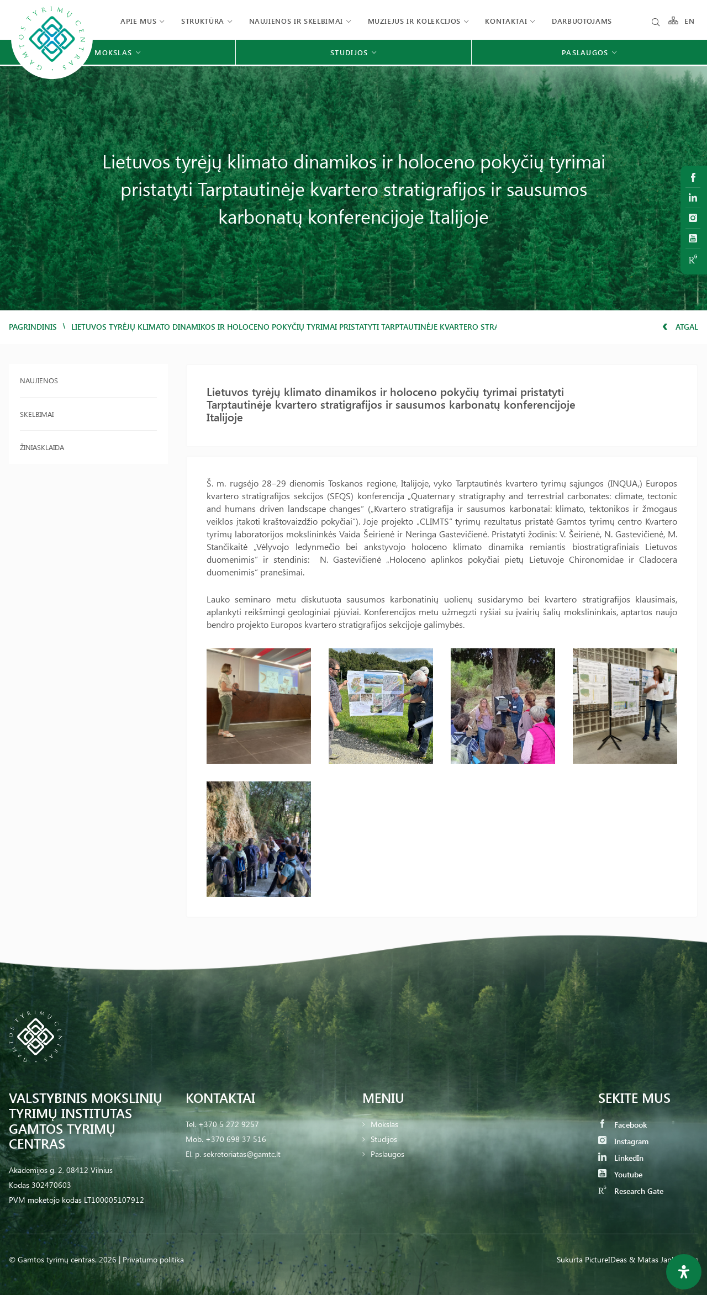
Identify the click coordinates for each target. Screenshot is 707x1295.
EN (689, 20)
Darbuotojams (582, 20)
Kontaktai (506, 20)
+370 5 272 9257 (228, 1124)
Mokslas (384, 1124)
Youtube (620, 1174)
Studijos (384, 1139)
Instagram (623, 1141)
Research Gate (630, 1191)
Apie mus (138, 20)
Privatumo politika (153, 1259)
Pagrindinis (33, 326)
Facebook (622, 1124)
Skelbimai (37, 414)
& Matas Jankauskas (663, 1259)
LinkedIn (620, 1158)
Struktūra (202, 20)
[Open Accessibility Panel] (683, 1271)
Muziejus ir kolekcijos (414, 20)
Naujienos (39, 380)
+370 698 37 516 (235, 1139)
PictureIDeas (606, 1259)
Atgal (680, 326)
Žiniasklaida (42, 447)
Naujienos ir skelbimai (296, 20)
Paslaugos (387, 1154)
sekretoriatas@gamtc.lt (242, 1154)
